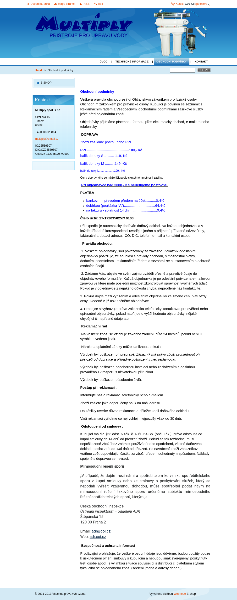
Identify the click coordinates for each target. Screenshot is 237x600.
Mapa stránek (67, 3)
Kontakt (201, 61)
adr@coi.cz (101, 531)
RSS (87, 3)
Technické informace (132, 61)
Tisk (100, 3)
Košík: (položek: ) (193, 3)
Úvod (104, 61)
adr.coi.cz (98, 536)
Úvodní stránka (40, 3)
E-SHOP (46, 82)
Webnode (180, 593)
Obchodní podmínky (171, 61)
